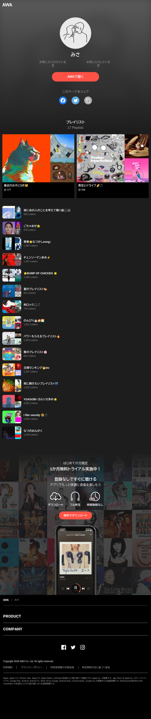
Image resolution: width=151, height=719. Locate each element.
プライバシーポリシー (31, 667)
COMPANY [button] (12, 629)
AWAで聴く (75, 76)
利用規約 (8, 667)
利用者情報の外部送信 (62, 667)
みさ (17, 600)
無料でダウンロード (75, 515)
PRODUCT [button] (12, 616)
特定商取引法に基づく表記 (96, 667)
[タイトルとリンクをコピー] (88, 100)
